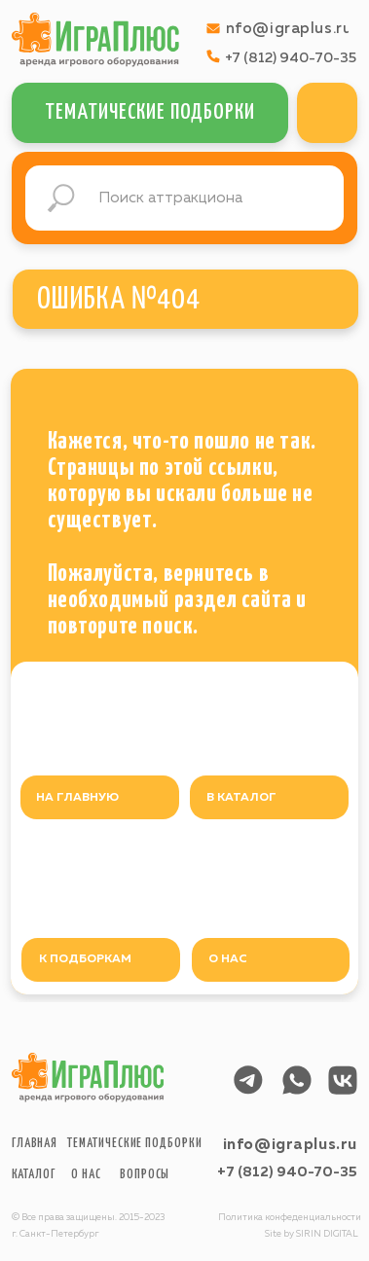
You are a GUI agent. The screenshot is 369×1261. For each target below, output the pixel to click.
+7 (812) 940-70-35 (287, 1172)
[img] (327, 113)
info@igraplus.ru (290, 1144)
